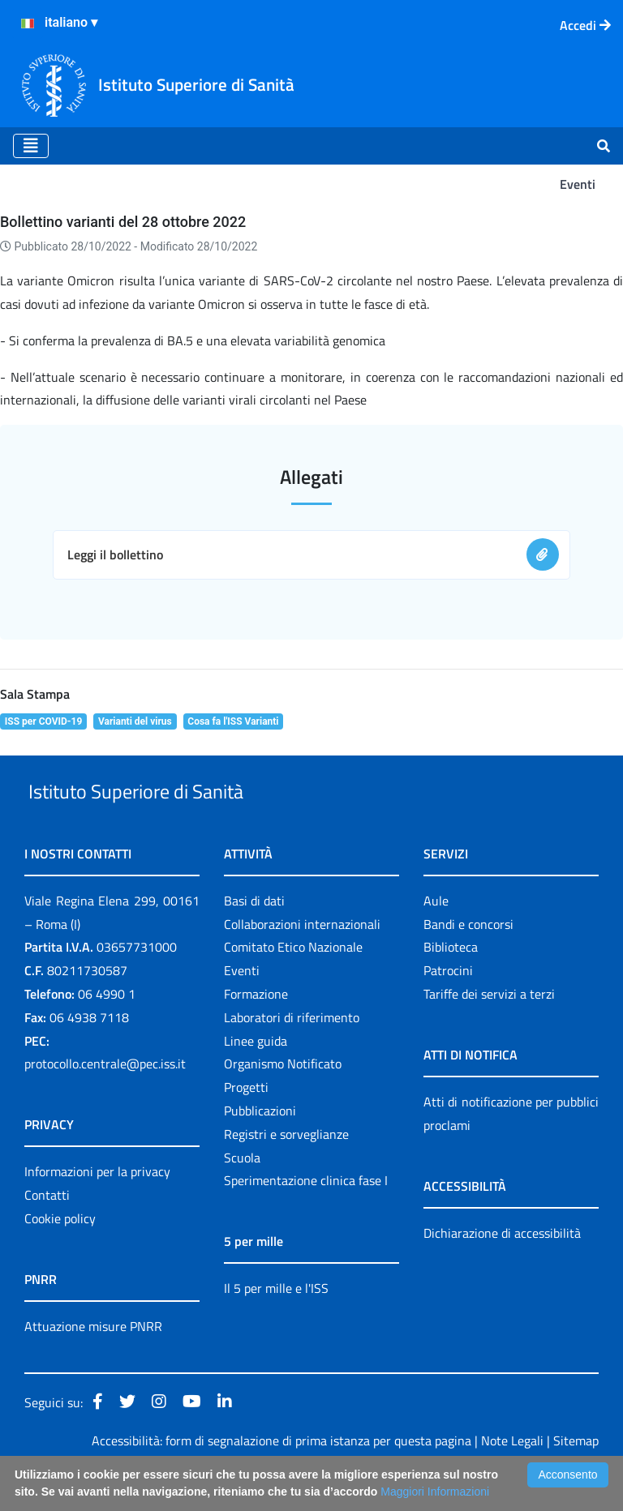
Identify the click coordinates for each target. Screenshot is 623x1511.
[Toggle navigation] (31, 146)
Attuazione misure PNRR (93, 1363)
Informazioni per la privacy (97, 1209)
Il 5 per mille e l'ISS (276, 1326)
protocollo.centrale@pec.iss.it (105, 1101)
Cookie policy (60, 1255)
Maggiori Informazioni (434, 1491)
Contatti (47, 1232)
